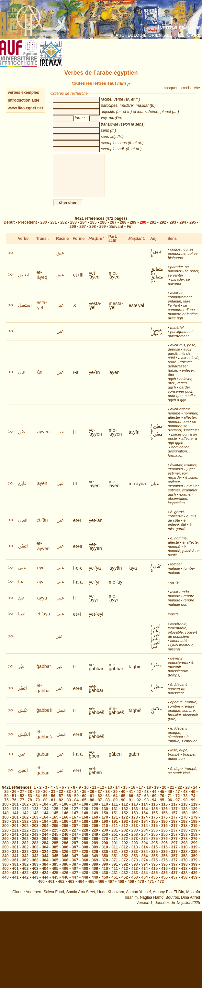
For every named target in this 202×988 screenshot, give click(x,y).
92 (139, 806)
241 (15, 841)
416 (164, 875)
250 (105, 841)
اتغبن (23, 776)
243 (35, 841)
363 (35, 866)
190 (105, 828)
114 (144, 811)
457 (174, 884)
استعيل (25, 311)
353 (134, 862)
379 (194, 866)
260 (5, 845)
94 (154, 806)
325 (55, 858)
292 (163, 229)
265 (55, 845)
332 (124, 858)
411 (114, 875)
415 (154, 875)
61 (92, 802)
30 (45, 798)
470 (141, 888)
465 (91, 888)
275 (154, 845)
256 (164, 841)
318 (184, 853)
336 (164, 858)
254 (144, 841)
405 (55, 875)
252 (124, 841)
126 (65, 815)
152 (124, 819)
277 (174, 845)
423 (35, 879)
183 (35, 828)
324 (45, 858)
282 (63, 229)
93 (146, 806)
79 (37, 806)
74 (193, 802)
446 (65, 884)
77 (22, 806)
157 (174, 819)
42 (139, 798)
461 (51, 888)
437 (174, 879)
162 (25, 823)
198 (184, 828)
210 (105, 832)
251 (114, 841)
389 (95, 871)
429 (95, 879)
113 (134, 811)
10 (86, 794)
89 (115, 806)
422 (25, 879)
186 (65, 828)
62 (100, 802)
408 (85, 875)
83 (69, 806)
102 (25, 811)
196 (164, 828)
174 (144, 823)
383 (35, 871)
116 (164, 811)
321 (15, 858)
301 (15, 853)
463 (71, 888)
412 (124, 875)
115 (154, 811)
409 (95, 875)
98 (185, 806)
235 (154, 836)
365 (55, 866)
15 (125, 794)
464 (81, 888)
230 (105, 836)
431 (114, 879)
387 (75, 871)
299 (102, 233)
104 (45, 811)
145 (55, 819)
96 (170, 806)
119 (194, 811)
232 (124, 836)
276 (164, 845)
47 (177, 798)
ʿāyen (42, 489)
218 (184, 832)
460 (41, 888)
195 (154, 828)
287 (113, 229)
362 (25, 866)
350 (105, 862)
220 (5, 836)
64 (115, 802)
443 (35, 884)
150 (105, 819)
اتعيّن (23, 552)
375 (154, 866)
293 (173, 229)
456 (164, 884)
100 (5, 811)
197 (174, 828)
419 (194, 875)
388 (85, 871)
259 (194, 841)
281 (53, 229)
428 (85, 879)
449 (95, 884)
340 (5, 862)
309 (95, 853)
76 (14, 806)
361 (15, 866)
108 (85, 811)
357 (174, 862)
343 (35, 862)
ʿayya (42, 604)
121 (15, 815)
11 (94, 794)
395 (154, 871)
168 (85, 823)
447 (75, 884)
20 (164, 794)
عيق (60, 259)
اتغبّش (24, 740)
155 (154, 819)
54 (37, 802)
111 (114, 811)
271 (114, 845)
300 (5, 853)
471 (151, 888)
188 (85, 828)
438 (184, 879)
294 (183, 229)
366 (65, 866)
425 (55, 879)
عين (60, 337)
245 (55, 841)
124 (45, 815)
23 (187, 794)
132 (124, 815)
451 (114, 884)
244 (45, 841)
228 (85, 836)
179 (194, 823)
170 (105, 823)
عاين (22, 489)
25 (6, 798)
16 (133, 794)
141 (15, 819)
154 (144, 819)
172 (124, 823)
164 (45, 823)
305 (55, 853)
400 (5, 875)
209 (95, 832)
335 (154, 858)
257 (174, 841)
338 (184, 858)
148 (85, 819)
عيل (60, 311)
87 (100, 806)
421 (15, 879)
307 (75, 853)
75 (6, 806)
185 (55, 828)
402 (25, 875)
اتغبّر (22, 694)
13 (109, 794)
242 (25, 841)
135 (154, 815)
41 (131, 798)
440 (5, 884)
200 (5, 832)
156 (164, 819)
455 (154, 884)
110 (105, 811)
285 (93, 229)
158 (184, 819)
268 (85, 845)
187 (75, 828)
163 (35, 823)
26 (14, 798)
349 (95, 862)
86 (92, 806)
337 (174, 858)
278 (184, 845)
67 (139, 802)
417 (174, 875)
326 (65, 858)
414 (144, 875)
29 (37, 798)
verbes (14, 92)
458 (184, 884)
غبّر (21, 672)
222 (25, 836)
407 (75, 875)
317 (174, 853)
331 (114, 858)
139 (194, 815)
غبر (59, 642)
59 (76, 802)
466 (101, 888)
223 (35, 836)
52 (22, 802)
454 (144, 884)
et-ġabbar (44, 694)
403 (35, 875)
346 (65, 862)
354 (144, 862)
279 (194, 845)
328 (85, 858)
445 (55, 884)
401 (15, 875)
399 (194, 871)
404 (45, 875)
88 (108, 806)
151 (114, 819)
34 (76, 798)
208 (85, 832)
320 (5, 858)
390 (105, 871)
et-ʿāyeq (42, 281)
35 (84, 798)
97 (177, 806)
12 (102, 794)
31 (53, 798)
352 (124, 862)
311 (114, 853)
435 (154, 879)
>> (11, 259)
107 (75, 811)
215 (154, 832)
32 (61, 798)
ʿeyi (40, 574)
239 (194, 836)
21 (172, 794)
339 (194, 858)
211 (114, 832)
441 (15, 884)
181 (15, 828)
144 (45, 819)
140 (5, 819)
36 (92, 798)
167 (75, 823)
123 (35, 815)
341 (15, 862)
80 (45, 806)
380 (5, 871)
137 (174, 815)
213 (134, 832)
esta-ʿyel (42, 311)
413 (134, 875)
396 (164, 871)
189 (95, 828)
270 (105, 845)
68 (146, 802)
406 (65, 875)
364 (45, 866)
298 (92, 233)
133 (134, 815)
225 (55, 836)
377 (174, 866)
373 (134, 866)
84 (76, 806)
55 (45, 802)
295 (192, 229)
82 (61, 806)
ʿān (39, 378)
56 (53, 802)
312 (124, 853)
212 (124, 832)
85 (84, 806)
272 (124, 845)
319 (194, 853)
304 (45, 853)
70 (162, 802)
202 (25, 832)
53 (30, 802)
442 (25, 884)
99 (193, 806)
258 (184, 841)
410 (105, 875)
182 (25, 828)
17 (141, 794)
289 (133, 229)
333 (134, 858)
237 (174, 836)
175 (154, 823)
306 (65, 853)
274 (144, 845)
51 (14, 802)
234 (144, 836)
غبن (21, 760)
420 (5, 879)
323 (35, 858)
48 (185, 798)
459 (194, 884)
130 (105, 815)
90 (123, 806)
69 (154, 802)
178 (184, 823)
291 (153, 229)
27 (22, 798)
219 (194, 832)
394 (144, 871)
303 (35, 853)
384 (45, 871)
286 (103, 229)
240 (5, 841)
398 (184, 871)
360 (5, 866)
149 (95, 819)
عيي (22, 574)
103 (35, 811)
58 (69, 802)
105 (55, 811)
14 (117, 794)
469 (131, 888)
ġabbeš (44, 716)
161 (15, 823)
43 (146, 798)
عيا (20, 588)
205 (55, 832)
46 (170, 798)
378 (184, 866)
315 (154, 853)
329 (95, 858)
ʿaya (41, 588)
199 (194, 828)
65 (123, 802)
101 (15, 811)
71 (170, 802)
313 (134, 853)
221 (15, 836)
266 (65, 845)
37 (100, 798)
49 (193, 798)
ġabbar (44, 672)
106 (65, 811)
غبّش (23, 716)
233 (134, 836)
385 (55, 871)
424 (45, 879)
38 (108, 798)
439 (194, 879)
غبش (61, 716)
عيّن (22, 438)
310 (105, 853)
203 (35, 832)
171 (114, 823)
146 (65, 819)
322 (25, 858)
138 (184, 815)
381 (15, 871)
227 (75, 836)
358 (184, 862)
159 (194, 819)
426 (65, 879)
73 (185, 802)
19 (156, 794)
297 (82, 233)
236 (164, 836)
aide (35, 100)
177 (174, 823)
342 (25, 862)
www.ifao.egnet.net (25, 108)
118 (184, 811)
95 (162, 806)
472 (160, 888)
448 (85, 884)
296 (73, 233)
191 (114, 828)
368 (85, 866)
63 (108, 802)
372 (124, 866)
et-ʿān (42, 526)
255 (154, 841)
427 (75, 879)
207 (75, 832)
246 (65, 841)
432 (124, 879)
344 (45, 862)
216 (164, 832)
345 (55, 862)
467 (111, 888)
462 (61, 888)
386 (65, 871)
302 (25, 853)
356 (164, 862)
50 (6, 802)
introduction (19, 100)
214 (144, 832)
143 (35, 819)
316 (164, 853)
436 (164, 879)
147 (75, 819)
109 (95, 811)
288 (123, 229)
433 (134, 879)
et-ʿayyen (43, 552)
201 (15, 832)
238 (184, 836)
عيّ (21, 604)
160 (5, 823)
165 (55, 823)
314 (144, 853)
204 (45, 832)
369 (95, 866)
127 (75, 815)
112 (124, 811)
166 (65, 823)
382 (25, 871)
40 (123, 798)
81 (53, 806)
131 (114, 815)
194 (144, 828)
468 (121, 888)
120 (5, 815)
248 (85, 841)
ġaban (43, 760)
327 (75, 858)
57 (61, 802)
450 (105, 884)
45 (162, 798)
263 (35, 845)
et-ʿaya (43, 620)
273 (134, 845)
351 (114, 862)
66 (131, 802)
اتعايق (23, 281)
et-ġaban (43, 777)
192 (124, 828)
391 (114, 871)
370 (105, 866)
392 (124, 871)
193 (134, 828)
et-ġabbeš (44, 740)
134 (144, 815)
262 (25, 845)
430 (105, 879)
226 (65, 836)
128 (85, 815)
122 (25, 815)
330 (105, 858)
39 (115, 798)
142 (25, 819)
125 (55, 815)
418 (184, 875)
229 (95, 836)
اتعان (23, 526)
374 (144, 866)
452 (124, 884)
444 (45, 884)
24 (195, 794)
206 (65, 832)
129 (95, 815)
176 (164, 823)
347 (75, 862)
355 (154, 862)
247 (75, 841)
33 (69, 798)
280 (43, 229)
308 (85, 853)
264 (45, 845)
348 (85, 862)
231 (114, 836)
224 (45, 836)
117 (174, 811)
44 (154, 798)
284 (83, 229)
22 (180, 794)
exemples (30, 92)
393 (134, 871)
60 (84, 802)
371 (114, 866)
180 (5, 828)
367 (75, 866)
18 (149, 794)
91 (131, 806)
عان (21, 378)
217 (174, 832)
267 (75, 845)
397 (174, 871)
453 (134, 884)
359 (194, 862)
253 (134, 841)
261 (15, 845)
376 (164, 866)
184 (45, 828)
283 (73, 229)
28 (30, 798)
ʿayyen (43, 438)
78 (30, 806)
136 (164, 815)
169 (95, 823)
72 (177, 802)
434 (144, 879)
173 (134, 823)
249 (95, 841)
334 (144, 858)
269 (95, 845)
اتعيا (22, 620)
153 (134, 819)
